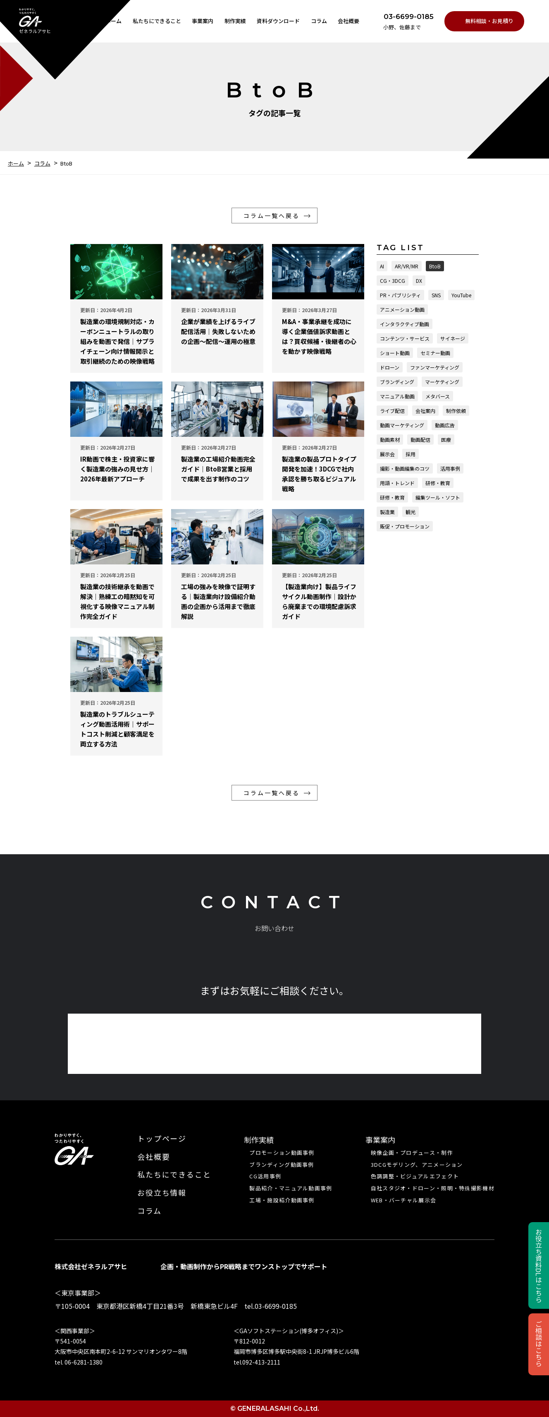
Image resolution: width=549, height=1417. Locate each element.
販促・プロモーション (405, 526)
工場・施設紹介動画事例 (281, 1200)
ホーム (113, 21)
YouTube (461, 295)
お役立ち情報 (161, 1192)
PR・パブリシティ (400, 295)
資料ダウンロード (278, 21)
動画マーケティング (402, 425)
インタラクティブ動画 (404, 323)
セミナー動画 (435, 352)
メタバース (437, 396)
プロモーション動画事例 (281, 1152)
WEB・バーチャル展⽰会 (404, 1200)
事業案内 (202, 21)
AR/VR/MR (406, 266)
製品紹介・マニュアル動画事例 (290, 1188)
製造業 (387, 511)
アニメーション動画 (402, 309)
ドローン (389, 367)
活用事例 (450, 468)
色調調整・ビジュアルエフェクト (415, 1176)
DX (419, 280)
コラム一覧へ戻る (271, 215)
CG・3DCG (392, 280)
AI (382, 266)
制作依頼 (456, 410)
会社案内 (425, 410)
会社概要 (348, 21)
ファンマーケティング (434, 367)
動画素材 (390, 439)
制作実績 (235, 21)
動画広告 (445, 425)
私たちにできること (157, 21)
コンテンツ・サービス (405, 338)
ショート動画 (395, 352)
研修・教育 (437, 482)
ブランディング (397, 381)
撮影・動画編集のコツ (405, 468)
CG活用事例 (265, 1176)
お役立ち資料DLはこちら (539, 1265)
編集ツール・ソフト (437, 497)
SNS (436, 295)
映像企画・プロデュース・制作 (412, 1152)
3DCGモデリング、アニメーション (417, 1164)
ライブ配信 (392, 410)
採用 (410, 453)
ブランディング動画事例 (281, 1164)
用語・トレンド (397, 482)
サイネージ (452, 338)
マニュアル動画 (397, 396)
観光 (410, 511)
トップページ (161, 1138)
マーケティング (442, 381)
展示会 (387, 453)
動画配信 (420, 439)
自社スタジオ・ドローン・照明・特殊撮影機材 (432, 1188)
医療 (446, 439)
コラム (319, 21)
